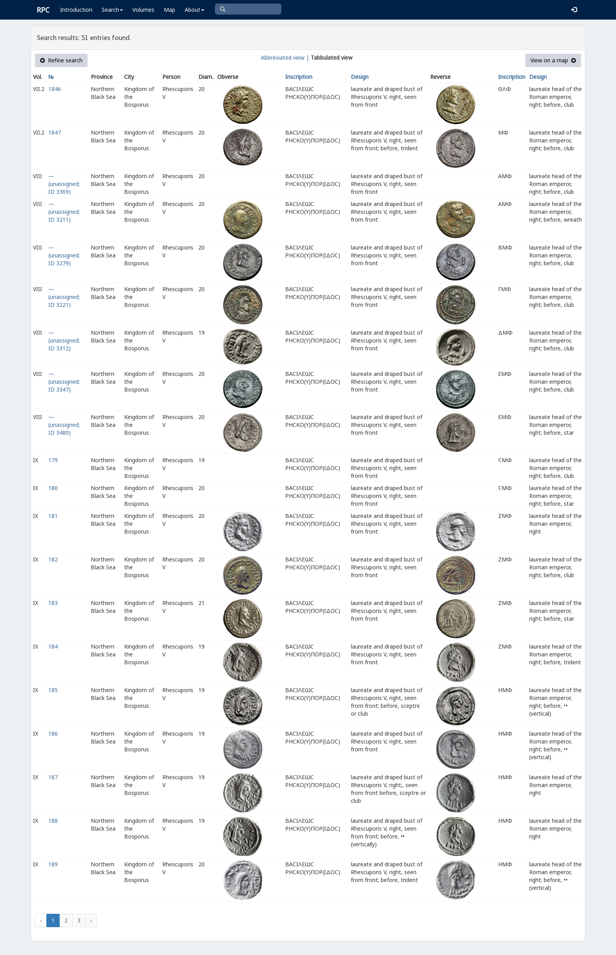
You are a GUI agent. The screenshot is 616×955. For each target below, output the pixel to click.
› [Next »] (91, 920)
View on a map (553, 60)
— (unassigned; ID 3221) (64, 296)
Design (359, 76)
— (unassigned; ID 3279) (64, 255)
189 (53, 864)
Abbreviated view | (285, 57)
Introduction (76, 9)
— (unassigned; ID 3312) (64, 340)
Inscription (298, 76)
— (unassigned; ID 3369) (64, 183)
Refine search (61, 60)
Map (169, 9)
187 (53, 777)
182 (53, 559)
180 (53, 488)
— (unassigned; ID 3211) (64, 211)
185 (53, 690)
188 (53, 820)
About (194, 9)
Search (112, 9)
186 (53, 733)
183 (53, 603)
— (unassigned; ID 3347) (64, 381)
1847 (54, 132)
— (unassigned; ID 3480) (64, 424)
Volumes (143, 9)
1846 (54, 89)
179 (53, 460)
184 (53, 646)
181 (53, 515)
